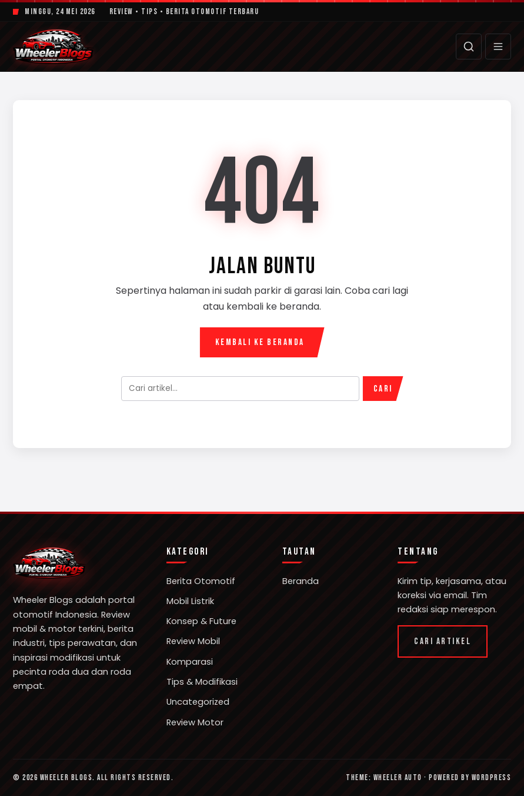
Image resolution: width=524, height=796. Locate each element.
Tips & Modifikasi (202, 682)
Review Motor (194, 722)
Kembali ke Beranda (260, 342)
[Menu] (498, 46)
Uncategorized (197, 702)
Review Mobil (193, 641)
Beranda (300, 581)
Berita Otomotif (200, 581)
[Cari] (469, 46)
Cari (383, 388)
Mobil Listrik (190, 601)
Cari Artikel (442, 641)
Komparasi (189, 662)
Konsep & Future (201, 621)
